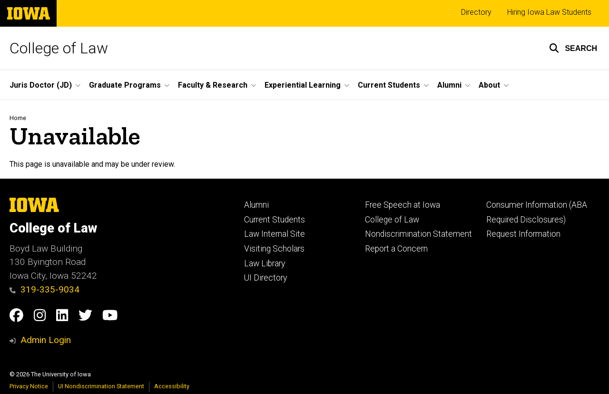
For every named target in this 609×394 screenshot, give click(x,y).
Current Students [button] (389, 85)
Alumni (256, 205)
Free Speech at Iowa (402, 205)
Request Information (523, 234)
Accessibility (171, 386)
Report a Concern (396, 248)
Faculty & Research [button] (212, 85)
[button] (573, 48)
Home (18, 117)
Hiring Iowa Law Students (549, 12)
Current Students (274, 219)
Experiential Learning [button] (303, 85)
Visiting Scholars (274, 248)
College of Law (59, 48)
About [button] (489, 85)
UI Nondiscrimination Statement (101, 386)
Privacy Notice (29, 386)
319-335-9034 (44, 289)
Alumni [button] (449, 85)
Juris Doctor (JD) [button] (41, 85)
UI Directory (265, 278)
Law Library (264, 263)
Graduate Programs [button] (125, 85)
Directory (476, 12)
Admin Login (45, 339)
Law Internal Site (274, 234)
